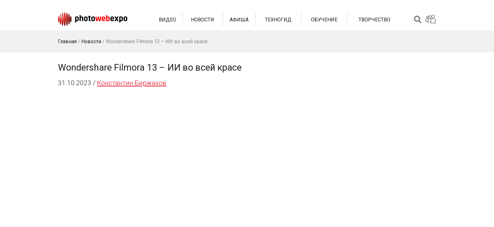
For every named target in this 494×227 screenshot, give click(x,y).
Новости (202, 20)
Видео (167, 20)
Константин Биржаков (131, 83)
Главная (67, 41)
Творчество (374, 20)
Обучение (324, 20)
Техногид (278, 20)
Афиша (239, 20)
